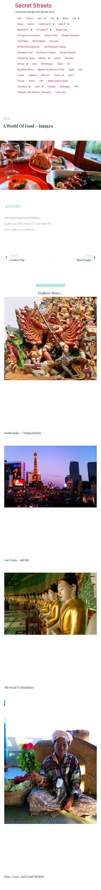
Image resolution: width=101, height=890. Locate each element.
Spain (60, 64)
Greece (20, 64)
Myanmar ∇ (22, 29)
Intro (19, 18)
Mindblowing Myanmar (28, 46)
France (57, 58)
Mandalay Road (24, 52)
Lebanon (32, 75)
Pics (52, 18)
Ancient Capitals (68, 52)
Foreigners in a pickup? (28, 35)
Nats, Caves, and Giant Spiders (24, 876)
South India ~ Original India (22, 433)
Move (65, 18)
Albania (42, 58)
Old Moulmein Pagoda (55, 46)
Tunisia (20, 81)
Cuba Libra (60, 92)
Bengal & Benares (70, 35)
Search (30, 24)
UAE (41, 81)
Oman (57, 75)
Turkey (31, 81)
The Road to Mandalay (19, 687)
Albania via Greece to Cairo (51, 69)
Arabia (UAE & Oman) (58, 81)
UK (68, 64)
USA (76, 86)
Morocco (45, 75)
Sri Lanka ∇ (42, 29)
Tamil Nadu (22, 41)
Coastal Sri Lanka (25, 58)
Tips (40, 18)
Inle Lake (54, 41)
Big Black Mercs (25, 69)
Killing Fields (50, 35)
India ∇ (62, 24)
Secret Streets (33, 5)
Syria (70, 75)
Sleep (20, 24)
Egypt (71, 69)
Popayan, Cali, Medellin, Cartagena (34, 92)
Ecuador (52, 86)
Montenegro (47, 64)
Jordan (20, 75)
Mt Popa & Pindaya (46, 52)
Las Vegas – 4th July (16, 560)
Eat (74, 18)
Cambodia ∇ (44, 24)
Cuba (37, 86)
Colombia (22, 86)
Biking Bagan (38, 41)
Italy (34, 64)
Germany (69, 58)
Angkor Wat (61, 29)
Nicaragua (65, 86)
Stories (29, 18)
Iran (80, 69)
